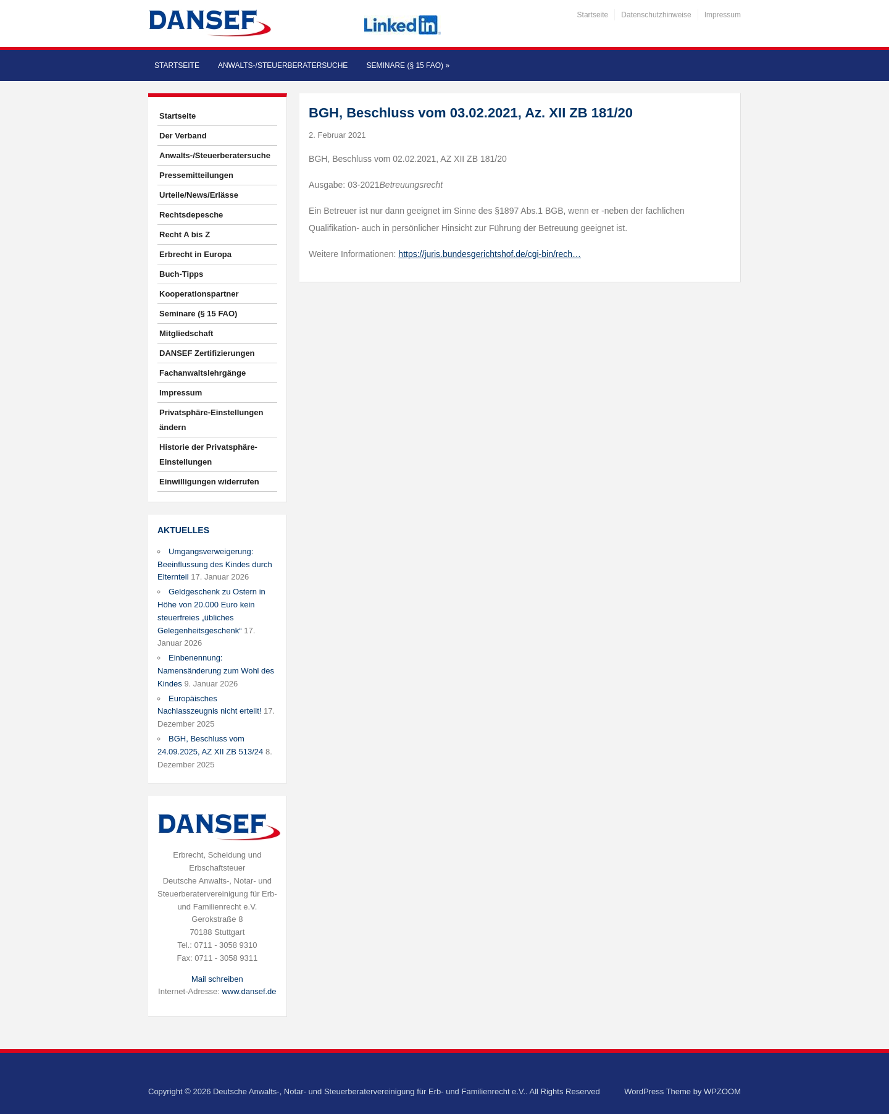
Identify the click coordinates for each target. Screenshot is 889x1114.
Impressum (722, 15)
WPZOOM (722, 1091)
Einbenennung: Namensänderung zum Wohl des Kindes (215, 670)
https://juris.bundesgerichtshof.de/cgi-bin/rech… (489, 254)
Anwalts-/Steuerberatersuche (283, 65)
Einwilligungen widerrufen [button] (209, 481)
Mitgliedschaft (186, 333)
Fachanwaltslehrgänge (202, 373)
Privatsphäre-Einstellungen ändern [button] (211, 420)
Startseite (593, 15)
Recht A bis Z (184, 234)
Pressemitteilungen (196, 175)
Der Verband (183, 135)
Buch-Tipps (181, 274)
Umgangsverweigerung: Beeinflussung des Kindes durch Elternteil (214, 564)
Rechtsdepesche (191, 214)
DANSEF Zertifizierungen (207, 353)
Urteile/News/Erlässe (198, 195)
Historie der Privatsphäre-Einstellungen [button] (208, 454)
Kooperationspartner (199, 293)
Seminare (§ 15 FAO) (407, 65)
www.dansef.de (249, 991)
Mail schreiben (217, 979)
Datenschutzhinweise (656, 15)
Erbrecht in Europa (195, 254)
